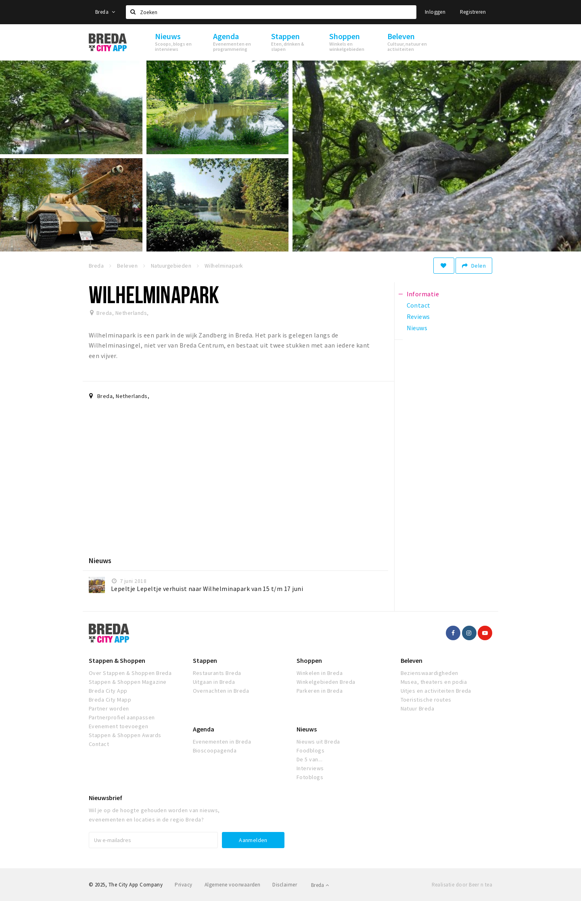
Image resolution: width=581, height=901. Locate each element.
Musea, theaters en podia (434, 681)
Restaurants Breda (217, 673)
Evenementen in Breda (222, 741)
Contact (99, 744)
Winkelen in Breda (320, 673)
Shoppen (309, 660)
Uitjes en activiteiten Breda (436, 690)
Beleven (411, 660)
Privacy (183, 884)
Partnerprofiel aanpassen (122, 717)
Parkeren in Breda (320, 690)
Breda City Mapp (110, 699)
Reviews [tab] (418, 316)
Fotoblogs (310, 777)
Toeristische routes (426, 699)
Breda (105, 11)
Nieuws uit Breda (318, 741)
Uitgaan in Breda (214, 681)
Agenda (203, 729)
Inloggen (435, 11)
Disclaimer (284, 884)
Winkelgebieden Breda (326, 681)
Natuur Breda (418, 708)
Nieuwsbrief (105, 798)
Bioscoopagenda (215, 750)
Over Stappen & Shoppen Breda (130, 673)
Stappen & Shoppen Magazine (127, 681)
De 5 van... (309, 759)
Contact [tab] (419, 305)
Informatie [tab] (423, 294)
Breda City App (108, 690)
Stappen (205, 660)
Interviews (310, 768)
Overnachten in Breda (221, 690)
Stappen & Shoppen (117, 660)
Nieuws (307, 729)
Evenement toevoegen (118, 726)
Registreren (473, 11)
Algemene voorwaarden (233, 884)
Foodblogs (310, 750)
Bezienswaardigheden (429, 673)
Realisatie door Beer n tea (462, 884)
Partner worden (109, 708)
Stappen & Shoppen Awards (125, 735)
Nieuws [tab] (417, 328)
